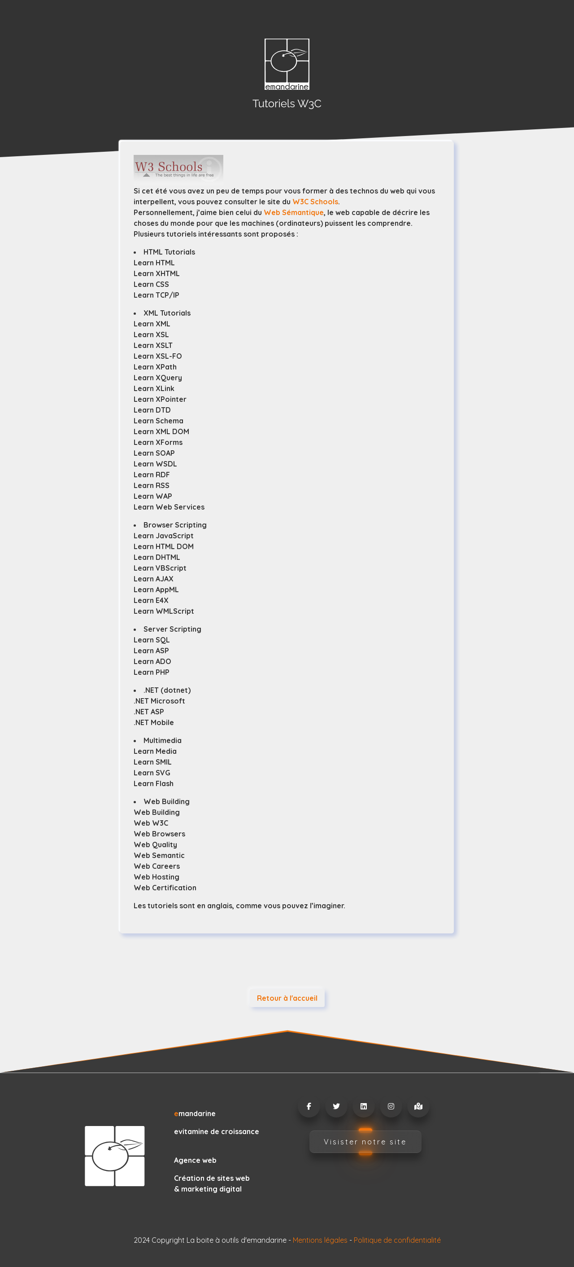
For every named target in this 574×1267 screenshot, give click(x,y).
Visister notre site (365, 1141)
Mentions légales (320, 1240)
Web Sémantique (294, 212)
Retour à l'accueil (287, 998)
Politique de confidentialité (397, 1240)
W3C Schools (315, 201)
